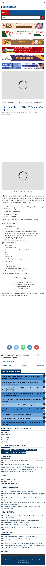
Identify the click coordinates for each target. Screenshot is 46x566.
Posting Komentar (8, 361)
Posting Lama (40, 365)
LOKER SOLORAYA (8, 479)
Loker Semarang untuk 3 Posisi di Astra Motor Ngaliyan (19, 469)
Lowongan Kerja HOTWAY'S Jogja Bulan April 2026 (17, 522)
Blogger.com (26, 562)
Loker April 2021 (20, 112)
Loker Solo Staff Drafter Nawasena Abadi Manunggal (18, 491)
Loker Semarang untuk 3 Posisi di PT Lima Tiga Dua (18, 405)
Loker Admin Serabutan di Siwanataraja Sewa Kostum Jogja (20, 520)
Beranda (24, 365)
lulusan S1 (5, 452)
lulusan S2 (13, 452)
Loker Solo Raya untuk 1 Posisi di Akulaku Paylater (17, 548)
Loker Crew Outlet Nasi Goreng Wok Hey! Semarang (18, 472)
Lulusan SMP (15, 449)
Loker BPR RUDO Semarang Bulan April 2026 (16, 414)
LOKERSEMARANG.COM (18, 293)
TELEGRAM (6, 437)
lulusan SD (22, 452)
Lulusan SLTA (6, 449)
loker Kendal (28, 112)
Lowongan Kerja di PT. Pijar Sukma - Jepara (16, 418)
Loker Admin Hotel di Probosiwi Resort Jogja (15, 525)
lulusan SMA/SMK (6, 114)
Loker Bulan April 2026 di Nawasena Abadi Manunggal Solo (20, 536)
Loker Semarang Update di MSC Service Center (16, 464)
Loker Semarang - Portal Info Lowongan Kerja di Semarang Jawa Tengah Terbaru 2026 (27, 559)
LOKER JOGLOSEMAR (9, 484)
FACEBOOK (6, 432)
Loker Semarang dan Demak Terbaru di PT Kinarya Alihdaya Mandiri (23, 545)
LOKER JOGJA (7, 481)
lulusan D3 (34, 112)
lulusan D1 (24, 449)
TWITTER (5, 439)
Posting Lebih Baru (7, 365)
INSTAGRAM (6, 435)
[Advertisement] (23, 139)
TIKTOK (4, 442)
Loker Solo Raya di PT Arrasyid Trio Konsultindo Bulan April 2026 (22, 543)
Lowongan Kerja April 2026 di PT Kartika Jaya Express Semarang (22, 467)
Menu (4, 13)
